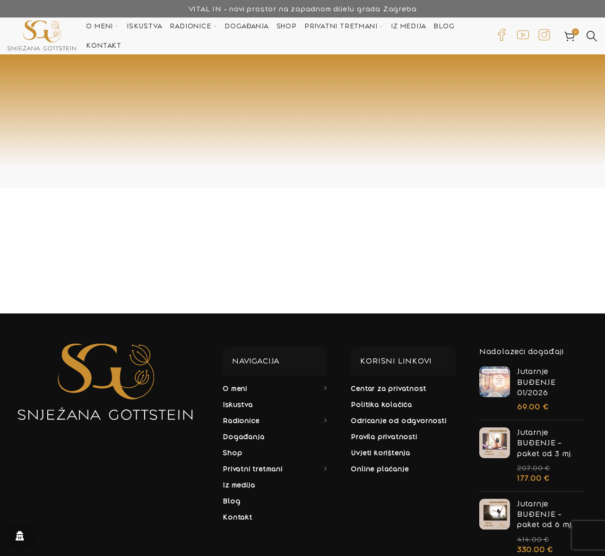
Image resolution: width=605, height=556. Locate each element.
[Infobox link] (502, 38)
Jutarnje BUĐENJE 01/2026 (536, 386)
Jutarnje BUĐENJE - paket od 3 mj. (545, 447)
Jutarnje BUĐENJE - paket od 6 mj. (545, 519)
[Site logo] (48, 37)
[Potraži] (592, 37)
